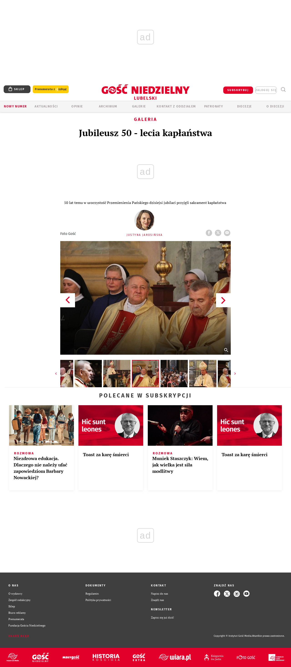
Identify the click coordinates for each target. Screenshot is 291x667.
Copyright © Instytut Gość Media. (233, 635)
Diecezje (244, 106)
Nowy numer (15, 106)
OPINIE (77, 106)
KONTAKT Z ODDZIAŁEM (176, 106)
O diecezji (275, 106)
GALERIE (139, 106)
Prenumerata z (51, 89)
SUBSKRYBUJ (238, 90)
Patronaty (213, 106)
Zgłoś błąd (18, 636)
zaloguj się (266, 90)
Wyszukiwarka (283, 89)
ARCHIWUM (108, 106)
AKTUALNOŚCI (46, 106)
